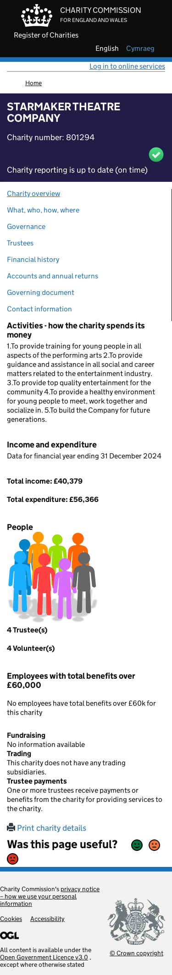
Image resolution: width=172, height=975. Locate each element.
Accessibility (47, 919)
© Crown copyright (136, 953)
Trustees (20, 243)
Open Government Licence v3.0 (44, 957)
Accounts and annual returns (52, 276)
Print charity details (46, 828)
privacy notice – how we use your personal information (50, 896)
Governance (26, 226)
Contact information (39, 309)
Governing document (40, 292)
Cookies (11, 919)
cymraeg (140, 48)
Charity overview (33, 193)
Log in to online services (127, 66)
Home (33, 83)
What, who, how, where (43, 210)
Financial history (33, 259)
